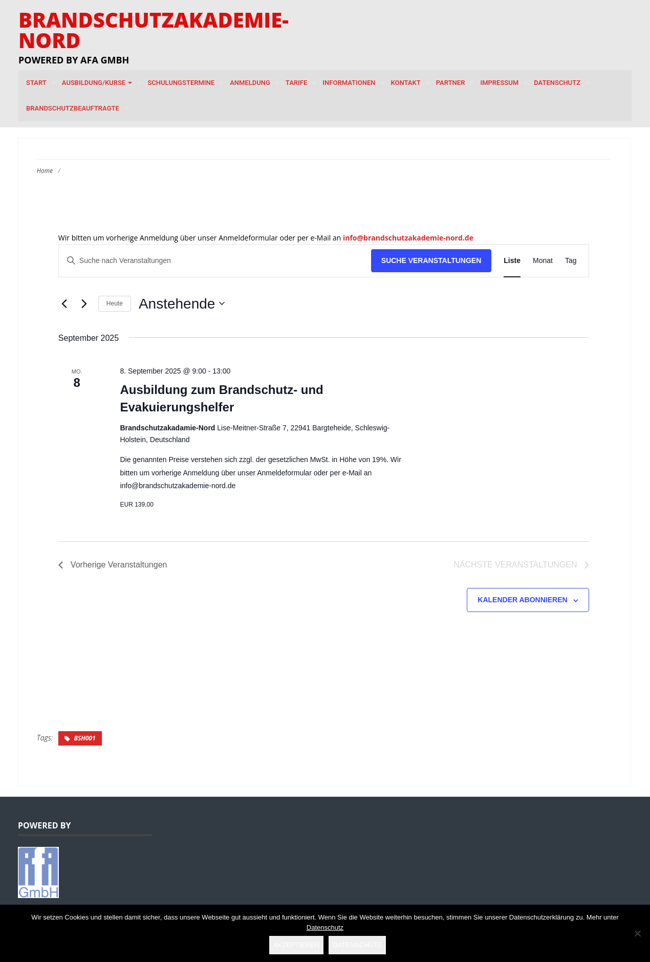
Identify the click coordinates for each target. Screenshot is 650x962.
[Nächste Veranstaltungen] (84, 303)
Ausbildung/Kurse (97, 82)
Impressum (499, 82)
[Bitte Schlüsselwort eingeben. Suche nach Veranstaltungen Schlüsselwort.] (215, 261)
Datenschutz (557, 82)
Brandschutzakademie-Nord (153, 30)
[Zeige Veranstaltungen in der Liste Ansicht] (512, 261)
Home (45, 170)
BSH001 (84, 738)
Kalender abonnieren (522, 600)
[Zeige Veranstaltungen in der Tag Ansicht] (571, 261)
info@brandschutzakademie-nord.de (408, 238)
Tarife (297, 82)
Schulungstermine (180, 82)
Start (36, 82)
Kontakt (405, 82)
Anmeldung (250, 82)
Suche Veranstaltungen (431, 260)
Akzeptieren (296, 945)
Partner (450, 82)
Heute (114, 303)
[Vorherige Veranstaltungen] (64, 303)
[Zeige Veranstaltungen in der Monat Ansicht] (543, 261)
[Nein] (637, 933)
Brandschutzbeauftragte (72, 108)
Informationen (348, 82)
